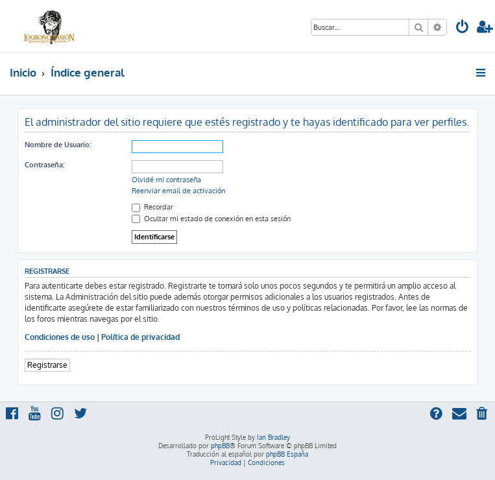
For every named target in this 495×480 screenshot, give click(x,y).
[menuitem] (462, 28)
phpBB (220, 446)
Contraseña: (44, 164)
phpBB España (287, 454)
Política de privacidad (140, 337)
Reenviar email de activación (178, 190)
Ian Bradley (273, 437)
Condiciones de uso (60, 337)
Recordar (152, 206)
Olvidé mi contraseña (166, 179)
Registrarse (47, 365)
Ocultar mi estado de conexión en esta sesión (211, 218)
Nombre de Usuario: (58, 144)
